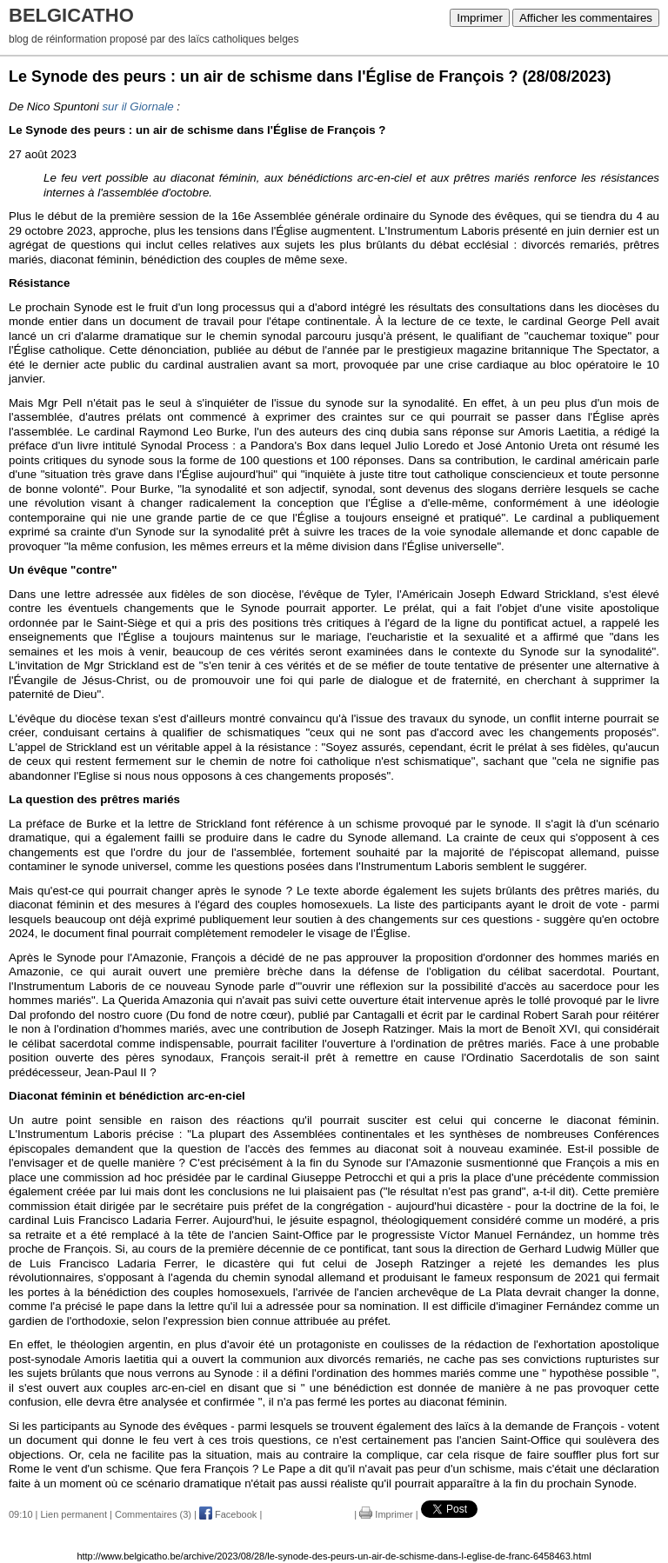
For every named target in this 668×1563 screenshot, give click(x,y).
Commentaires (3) (153, 1514)
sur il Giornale (137, 106)
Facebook (228, 1514)
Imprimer (480, 17)
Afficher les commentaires (585, 17)
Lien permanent (74, 1514)
